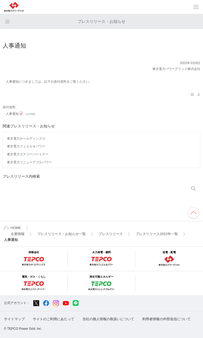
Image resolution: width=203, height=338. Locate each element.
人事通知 (21, 114)
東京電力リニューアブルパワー (29, 162)
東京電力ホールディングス (26, 138)
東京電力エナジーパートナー (27, 154)
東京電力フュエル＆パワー (26, 146)
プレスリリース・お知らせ (101, 21)
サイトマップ (14, 319)
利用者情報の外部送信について (166, 319)
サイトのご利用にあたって (53, 319)
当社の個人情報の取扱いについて (108, 319)
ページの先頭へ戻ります (193, 212)
